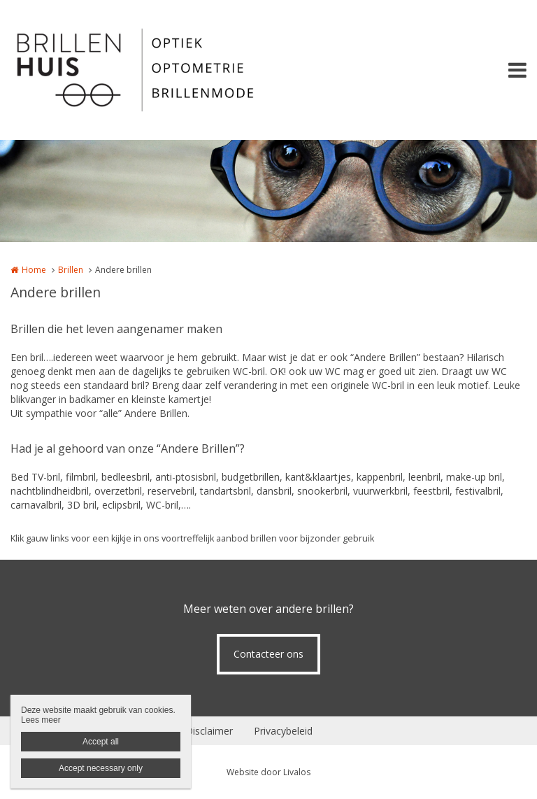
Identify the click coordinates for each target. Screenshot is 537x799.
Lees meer (41, 720)
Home (34, 270)
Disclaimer (209, 730)
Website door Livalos (268, 772)
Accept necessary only (101, 768)
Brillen (70, 270)
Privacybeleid (283, 730)
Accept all (101, 742)
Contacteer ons (268, 653)
